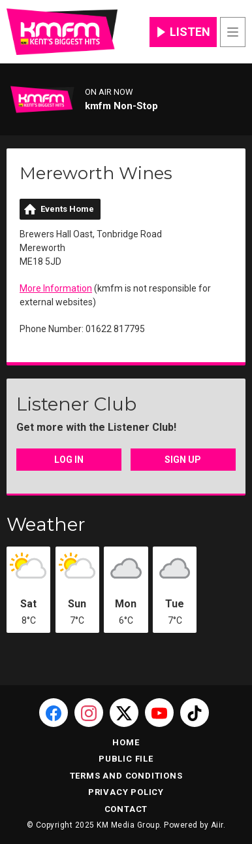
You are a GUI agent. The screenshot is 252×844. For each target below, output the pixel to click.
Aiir (217, 825)
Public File (126, 759)
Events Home (67, 209)
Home (125, 742)
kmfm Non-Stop (121, 106)
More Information (56, 288)
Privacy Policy (126, 792)
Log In (69, 459)
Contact (126, 809)
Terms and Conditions (126, 776)
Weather (46, 524)
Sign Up (183, 459)
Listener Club (76, 404)
